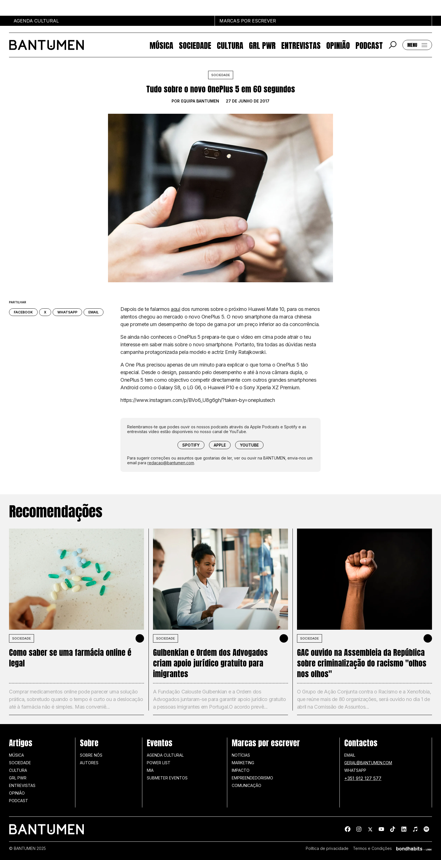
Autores (89, 762)
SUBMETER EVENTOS (167, 777)
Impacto (240, 770)
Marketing (243, 762)
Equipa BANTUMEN (200, 101)
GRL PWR (262, 45)
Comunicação (246, 785)
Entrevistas (301, 45)
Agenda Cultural (165, 755)
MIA (150, 770)
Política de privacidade (327, 848)
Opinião (338, 45)
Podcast (369, 45)
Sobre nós (91, 755)
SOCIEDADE (21, 638)
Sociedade (195, 45)
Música (161, 45)
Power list (158, 762)
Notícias (241, 755)
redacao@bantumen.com (170, 462)
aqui (175, 309)
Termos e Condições (372, 848)
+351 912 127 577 (362, 778)
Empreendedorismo (252, 777)
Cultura (230, 45)
